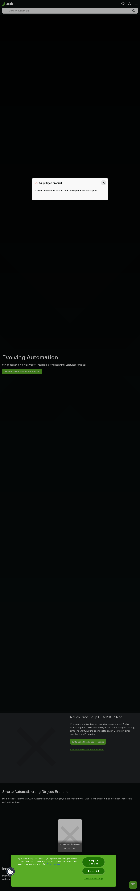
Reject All (93, 871)
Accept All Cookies (93, 862)
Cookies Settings (93, 878)
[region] (63, 871)
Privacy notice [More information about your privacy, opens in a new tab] (53, 864)
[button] (10, 871)
